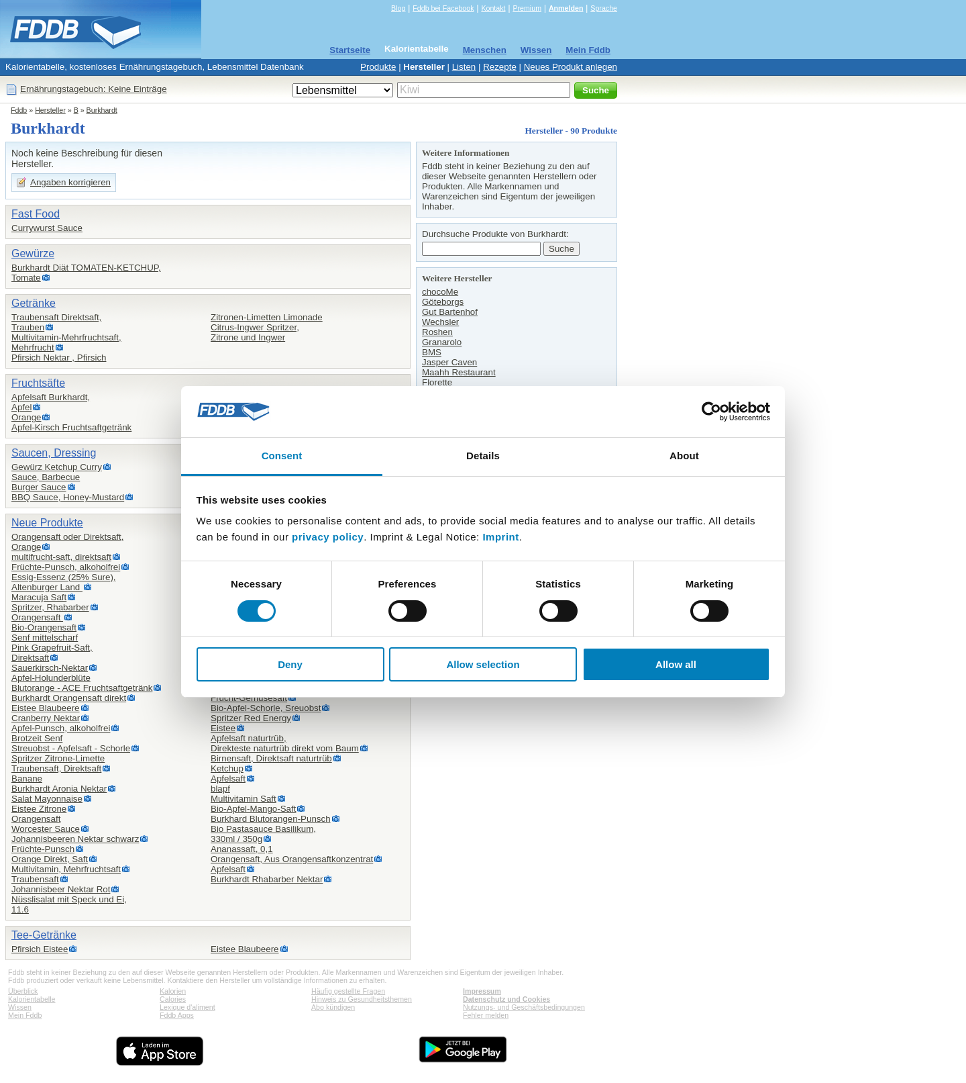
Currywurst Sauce (47, 228)
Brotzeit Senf (36, 738)
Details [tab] (483, 455)
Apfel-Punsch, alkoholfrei (60, 728)
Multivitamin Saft (243, 799)
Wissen (536, 50)
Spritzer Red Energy (251, 718)
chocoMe (440, 292)
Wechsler (440, 322)
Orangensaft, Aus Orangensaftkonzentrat (292, 859)
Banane (26, 778)
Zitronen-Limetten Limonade (267, 317)
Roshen (437, 332)
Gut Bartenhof (450, 312)
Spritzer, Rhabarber (50, 607)
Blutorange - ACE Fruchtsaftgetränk (81, 688)
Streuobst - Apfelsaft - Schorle (70, 748)
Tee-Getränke (43, 935)
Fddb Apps (177, 1015)
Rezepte (500, 67)
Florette (437, 382)
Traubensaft (35, 879)
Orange (26, 417)
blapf (220, 789)
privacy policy (328, 537)
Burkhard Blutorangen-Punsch (271, 819)
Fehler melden (485, 1015)
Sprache (603, 8)
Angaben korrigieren (70, 182)
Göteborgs (443, 302)
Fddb (19, 110)
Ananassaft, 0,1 (242, 849)
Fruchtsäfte (38, 383)
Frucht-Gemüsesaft (249, 698)
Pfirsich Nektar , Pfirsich (58, 357)
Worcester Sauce (45, 829)
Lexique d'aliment (187, 1007)
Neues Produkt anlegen (570, 67)
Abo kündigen (333, 1007)
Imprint (500, 537)
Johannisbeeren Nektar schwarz (75, 839)
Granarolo (442, 342)
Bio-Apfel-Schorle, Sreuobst (266, 708)
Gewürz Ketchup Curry (56, 467)
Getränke (33, 303)
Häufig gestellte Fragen (348, 991)
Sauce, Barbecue (45, 477)
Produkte (378, 67)
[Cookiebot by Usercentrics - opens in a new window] (711, 412)
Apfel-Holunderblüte (51, 678)
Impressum (482, 991)
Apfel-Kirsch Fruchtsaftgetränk (71, 427)
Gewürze (32, 253)
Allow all (675, 664)
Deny (290, 664)
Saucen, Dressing (53, 453)
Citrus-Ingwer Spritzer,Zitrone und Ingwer (255, 332)
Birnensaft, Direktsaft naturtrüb (271, 758)
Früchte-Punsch (42, 849)
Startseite (349, 50)
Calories (173, 999)
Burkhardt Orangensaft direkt (68, 698)
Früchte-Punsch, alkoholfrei (65, 567)
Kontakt (493, 8)
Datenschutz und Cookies (506, 999)
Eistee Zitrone (38, 809)
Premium (527, 8)
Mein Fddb (588, 50)
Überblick (23, 991)
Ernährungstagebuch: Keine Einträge (93, 89)
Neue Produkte (47, 522)
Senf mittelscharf (44, 637)
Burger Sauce (38, 487)
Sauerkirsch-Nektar (49, 668)
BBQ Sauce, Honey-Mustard (67, 497)
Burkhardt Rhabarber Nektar (267, 879)
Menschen (484, 50)
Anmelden (566, 8)
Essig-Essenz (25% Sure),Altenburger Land (63, 582)
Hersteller (424, 67)
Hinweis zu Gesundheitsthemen (361, 999)
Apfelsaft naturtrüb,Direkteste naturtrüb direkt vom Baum (285, 743)
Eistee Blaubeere (45, 708)
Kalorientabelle (416, 49)
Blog (398, 8)
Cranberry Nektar (45, 718)
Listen (464, 67)
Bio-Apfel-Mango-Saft (253, 809)
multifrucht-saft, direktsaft (61, 557)
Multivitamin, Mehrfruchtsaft (66, 869)
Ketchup (227, 768)
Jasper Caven (449, 362)
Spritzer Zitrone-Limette (58, 758)
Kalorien (173, 991)
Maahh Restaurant (459, 372)
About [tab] (684, 455)
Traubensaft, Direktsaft (56, 768)
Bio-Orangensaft (43, 627)
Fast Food (35, 214)
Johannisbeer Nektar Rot (60, 889)
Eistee (223, 728)
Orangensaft (37, 617)
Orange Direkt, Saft (49, 859)
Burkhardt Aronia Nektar (59, 789)
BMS (431, 352)
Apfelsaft (228, 778)
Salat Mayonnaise (47, 799)
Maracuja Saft (38, 597)
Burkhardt (102, 110)
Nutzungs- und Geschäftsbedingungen (524, 1007)
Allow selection (482, 664)
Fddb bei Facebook (443, 8)
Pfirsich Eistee (39, 949)
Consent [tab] (282, 455)
